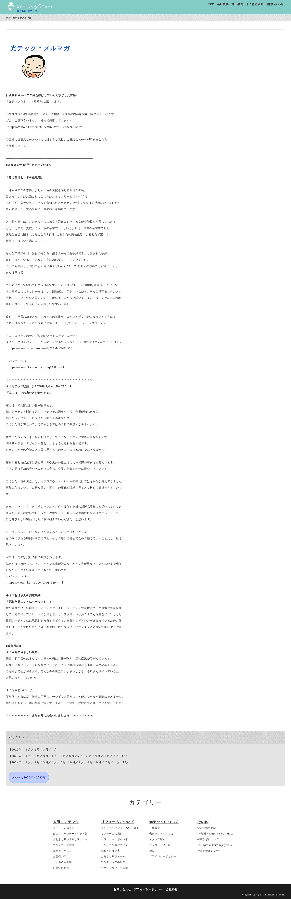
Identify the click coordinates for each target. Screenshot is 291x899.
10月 (106, 756)
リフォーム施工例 (64, 828)
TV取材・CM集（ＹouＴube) (215, 833)
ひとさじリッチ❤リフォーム (70, 839)
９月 (97, 756)
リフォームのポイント (114, 839)
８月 (89, 756)
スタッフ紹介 (157, 839)
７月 (80, 756)
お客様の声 (60, 856)
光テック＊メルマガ (161, 833)
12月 (125, 756)
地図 (152, 850)
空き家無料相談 (206, 828)
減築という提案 (110, 850)
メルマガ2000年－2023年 (29, 777)
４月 (54, 749)
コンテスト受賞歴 (64, 845)
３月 (45, 749)
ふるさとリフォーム (113, 856)
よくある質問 (254, 4)
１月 (28, 749)
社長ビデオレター (208, 850)
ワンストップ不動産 (113, 862)
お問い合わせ (275, 4)
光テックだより (62, 850)
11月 (115, 756)
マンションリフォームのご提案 (120, 828)
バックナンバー (20, 737)
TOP (211, 4)
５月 (63, 756)
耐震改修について (208, 839)
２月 (37, 749)
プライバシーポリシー (162, 856)
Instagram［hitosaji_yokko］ (216, 845)
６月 (71, 756)
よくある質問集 (62, 862)
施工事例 (237, 4)
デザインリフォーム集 (114, 867)
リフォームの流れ (112, 833)
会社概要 (223, 4)
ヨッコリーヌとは (160, 845)
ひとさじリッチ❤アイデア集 (70, 833)
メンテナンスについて (114, 845)
